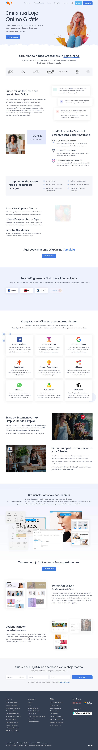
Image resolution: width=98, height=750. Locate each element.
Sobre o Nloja (54, 713)
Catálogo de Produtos (12, 728)
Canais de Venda (11, 719)
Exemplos (57, 3)
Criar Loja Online (13, 37)
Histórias (65, 3)
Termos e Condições (64, 682)
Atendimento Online (12, 722)
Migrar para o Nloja (33, 721)
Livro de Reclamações (56, 722)
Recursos (27, 3)
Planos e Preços (55, 705)
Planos (49, 3)
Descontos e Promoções (13, 713)
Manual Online (32, 713)
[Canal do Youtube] (92, 745)
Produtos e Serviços (11, 705)
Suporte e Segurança (12, 730)
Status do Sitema (55, 725)
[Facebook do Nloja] (89, 745)
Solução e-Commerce (56, 702)
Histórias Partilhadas (34, 711)
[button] (72, 3)
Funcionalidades (39, 3)
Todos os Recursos (11, 702)
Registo (30, 702)
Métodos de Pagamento (13, 708)
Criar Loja (88, 3)
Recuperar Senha (33, 708)
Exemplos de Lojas (55, 708)
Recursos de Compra (12, 725)
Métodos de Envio (11, 711)
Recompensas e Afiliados (13, 716)
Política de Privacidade (56, 719)
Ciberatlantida (47, 745)
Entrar (78, 3)
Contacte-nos (54, 711)
